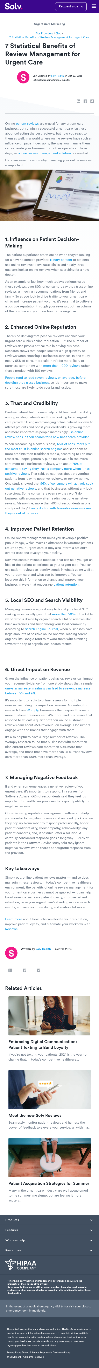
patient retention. (66, 584)
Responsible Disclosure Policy (55, 1352)
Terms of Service (30, 1352)
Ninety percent (61, 260)
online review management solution (44, 153)
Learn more (13, 919)
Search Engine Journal (41, 629)
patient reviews (27, 123)
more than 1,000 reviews (61, 365)
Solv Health (57, 75)
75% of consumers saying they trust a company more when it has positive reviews (47, 469)
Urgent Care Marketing (49, 24)
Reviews (11, 929)
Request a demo (71, 6)
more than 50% (63, 614)
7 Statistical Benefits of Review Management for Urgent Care (49, 37)
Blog (58, 33)
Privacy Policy (14, 1352)
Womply (32, 710)
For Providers (44, 33)
